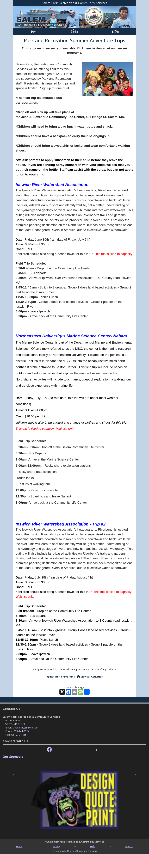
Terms (19, 846)
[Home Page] (33, 31)
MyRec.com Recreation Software (80, 850)
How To (129, 846)
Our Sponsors (13, 756)
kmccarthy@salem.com (25, 727)
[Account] (74, 31)
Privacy (56, 846)
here (87, 48)
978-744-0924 (21, 731)
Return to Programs (60, 676)
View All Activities (90, 676)
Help (92, 846)
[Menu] (115, 31)
